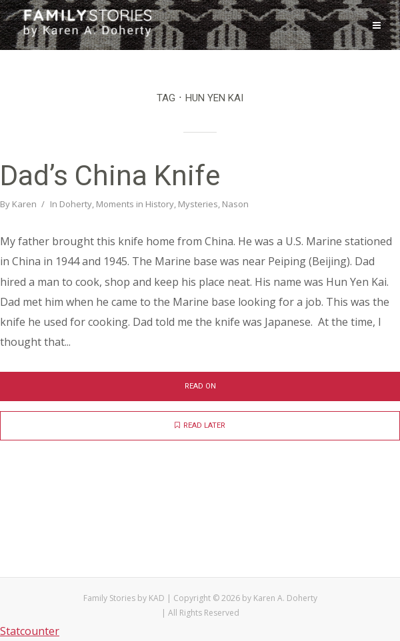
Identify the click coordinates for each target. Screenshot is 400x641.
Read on (200, 386)
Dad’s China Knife (110, 175)
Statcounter (29, 631)
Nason (235, 204)
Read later (200, 425)
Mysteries (198, 204)
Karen (24, 204)
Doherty (75, 204)
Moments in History (135, 204)
